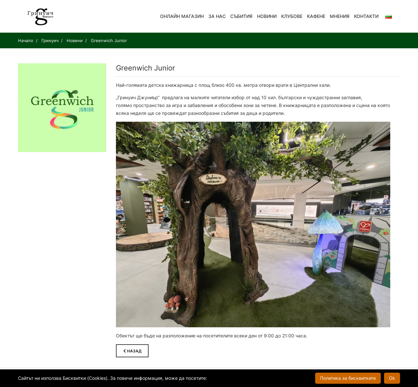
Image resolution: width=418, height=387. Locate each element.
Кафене (316, 16)
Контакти (366, 16)
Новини (267, 16)
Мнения (339, 16)
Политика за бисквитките (348, 378)
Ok (392, 378)
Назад (132, 350)
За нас (217, 16)
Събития (241, 16)
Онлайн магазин (182, 16)
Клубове (291, 16)
